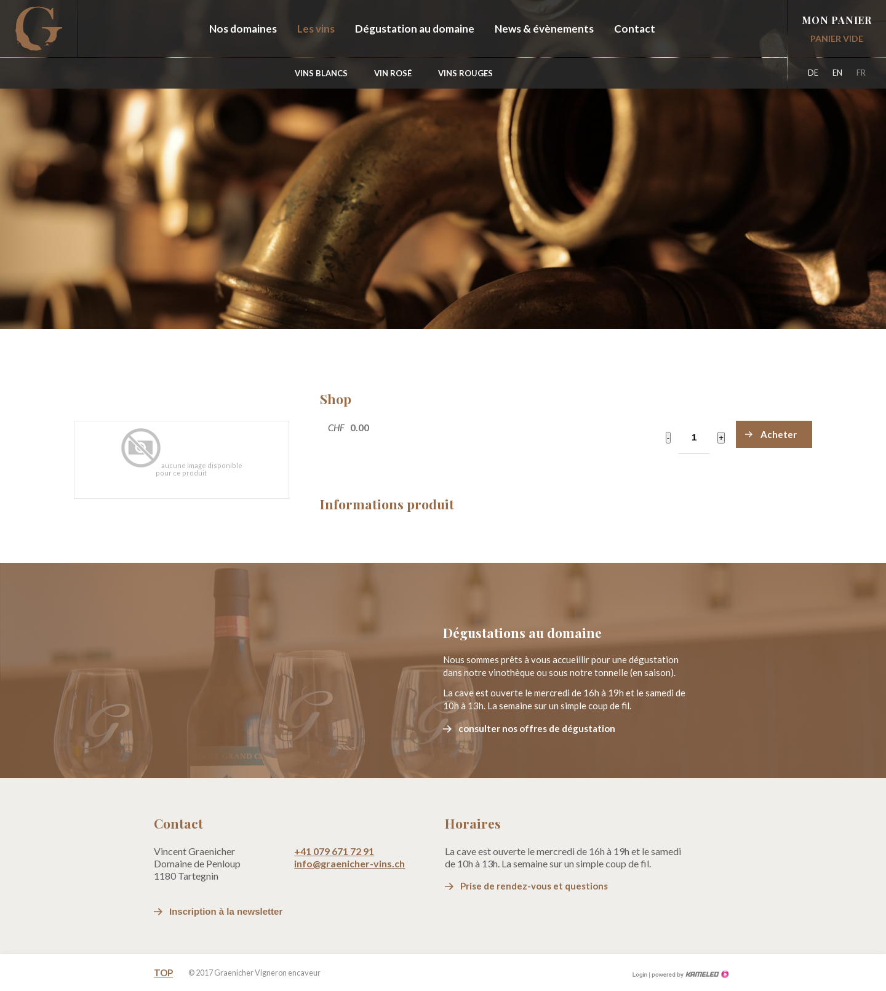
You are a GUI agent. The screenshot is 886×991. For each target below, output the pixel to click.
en (837, 73)
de (813, 73)
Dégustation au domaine (414, 28)
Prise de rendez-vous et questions (534, 885)
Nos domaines (243, 28)
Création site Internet (689, 965)
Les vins (316, 28)
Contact (634, 28)
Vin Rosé (393, 73)
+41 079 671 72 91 (334, 851)
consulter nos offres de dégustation (536, 728)
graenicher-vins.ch (38, 28)
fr (861, 73)
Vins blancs (321, 73)
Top (163, 963)
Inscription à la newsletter (225, 911)
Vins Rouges (465, 73)
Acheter (778, 434)
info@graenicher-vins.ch (349, 863)
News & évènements (544, 28)
